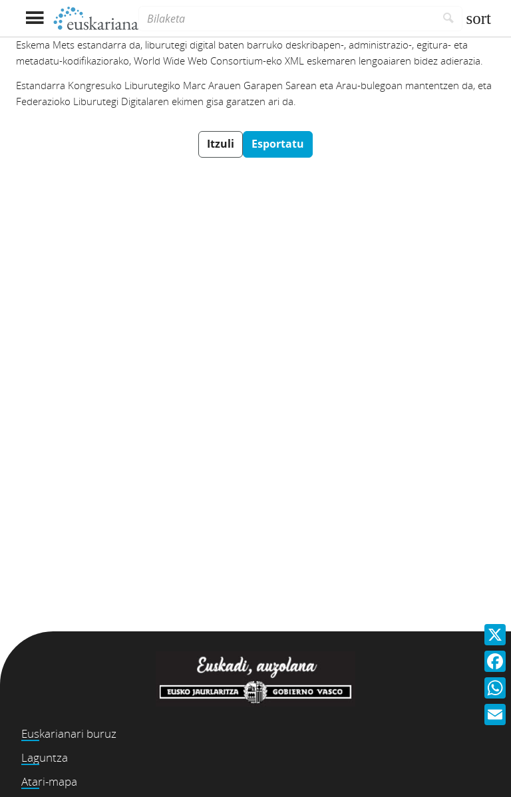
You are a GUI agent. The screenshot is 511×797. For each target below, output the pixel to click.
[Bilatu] (448, 18)
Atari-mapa (49, 781)
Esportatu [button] (278, 143)
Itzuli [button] (220, 143)
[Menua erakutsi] (34, 18)
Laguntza (44, 757)
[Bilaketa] (286, 18)
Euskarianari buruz (68, 733)
